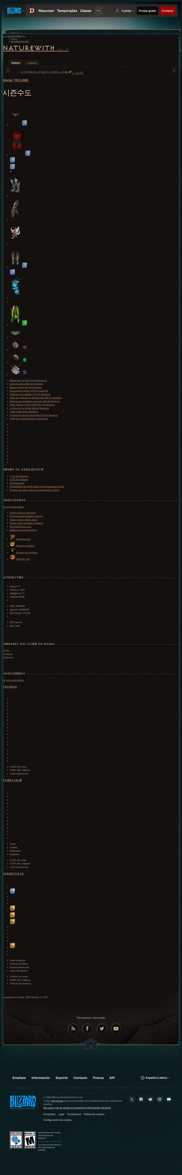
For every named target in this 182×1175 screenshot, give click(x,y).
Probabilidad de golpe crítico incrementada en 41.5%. (37, 486)
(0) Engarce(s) (17, 483)
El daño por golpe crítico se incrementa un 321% (34, 490)
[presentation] (15, 10)
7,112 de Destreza (19, 476)
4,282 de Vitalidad (19, 479)
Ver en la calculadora (15, 507)
